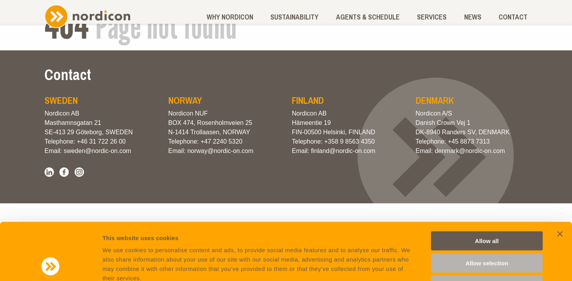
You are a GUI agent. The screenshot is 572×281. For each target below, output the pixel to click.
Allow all (487, 187)
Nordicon (87, 16)
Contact (513, 17)
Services (432, 17)
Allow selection (486, 209)
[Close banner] (560, 180)
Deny (487, 231)
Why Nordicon (230, 17)
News (472, 17)
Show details (410, 265)
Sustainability (294, 17)
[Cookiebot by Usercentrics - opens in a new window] (50, 266)
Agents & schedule (368, 17)
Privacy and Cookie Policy (169, 234)
